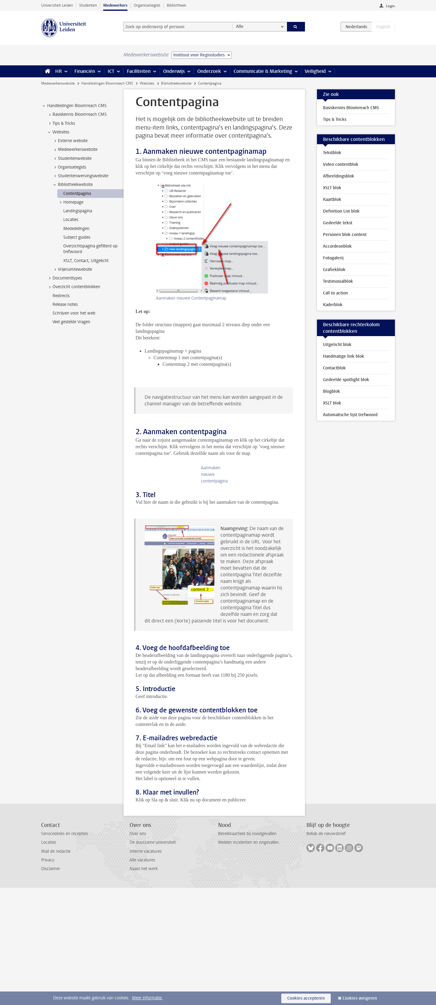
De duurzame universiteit (153, 959)
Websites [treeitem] (58, 132)
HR (58, 71)
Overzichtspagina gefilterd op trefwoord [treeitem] (90, 249)
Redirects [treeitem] (61, 296)
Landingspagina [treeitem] (77, 211)
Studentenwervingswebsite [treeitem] (80, 176)
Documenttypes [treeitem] (64, 278)
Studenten (88, 5)
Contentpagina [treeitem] (77, 193)
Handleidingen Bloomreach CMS (107, 83)
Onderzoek (209, 71)
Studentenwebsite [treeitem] (71, 159)
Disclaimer (50, 986)
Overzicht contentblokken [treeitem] (73, 287)
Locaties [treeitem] (70, 219)
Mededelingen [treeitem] (76, 228)
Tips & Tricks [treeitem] (61, 124)
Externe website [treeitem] (70, 141)
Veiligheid (315, 71)
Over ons (138, 951)
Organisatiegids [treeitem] (69, 167)
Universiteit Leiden (57, 5)
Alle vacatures (142, 977)
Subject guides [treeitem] (76, 237)
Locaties (48, 959)
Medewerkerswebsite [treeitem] (74, 150)
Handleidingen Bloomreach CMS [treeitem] (74, 106)
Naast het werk (144, 986)
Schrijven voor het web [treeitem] (73, 313)
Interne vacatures (146, 968)
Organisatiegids (147, 5)
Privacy (47, 977)
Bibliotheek (176, 5)
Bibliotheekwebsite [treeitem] (72, 185)
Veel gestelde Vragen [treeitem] (71, 322)
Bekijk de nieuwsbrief (326, 951)
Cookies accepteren (306, 998)
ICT (111, 71)
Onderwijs (174, 71)
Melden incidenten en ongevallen (248, 959)
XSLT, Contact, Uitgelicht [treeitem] (86, 261)
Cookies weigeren (359, 998)
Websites (147, 83)
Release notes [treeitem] (65, 304)
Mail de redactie (55, 968)
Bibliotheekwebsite (176, 83)
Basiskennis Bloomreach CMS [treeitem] (77, 115)
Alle (239, 26)
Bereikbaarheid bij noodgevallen (247, 951)
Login (390, 6)
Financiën (84, 71)
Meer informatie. (147, 998)
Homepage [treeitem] (70, 202)
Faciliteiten (139, 71)
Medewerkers (115, 5)
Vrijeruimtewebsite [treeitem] (72, 270)
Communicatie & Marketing (263, 71)
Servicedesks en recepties (64, 951)
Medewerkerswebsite (58, 83)
